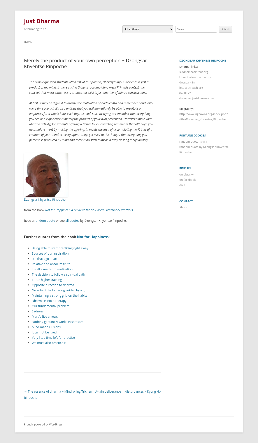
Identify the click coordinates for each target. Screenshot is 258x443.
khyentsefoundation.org (195, 77)
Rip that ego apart (45, 259)
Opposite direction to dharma (53, 285)
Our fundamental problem (51, 306)
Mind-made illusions (46, 327)
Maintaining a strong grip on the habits (59, 295)
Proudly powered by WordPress (43, 424)
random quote (44, 220)
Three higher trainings (47, 280)
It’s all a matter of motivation (52, 269)
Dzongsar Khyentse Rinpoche (45, 199)
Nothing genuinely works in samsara (58, 322)
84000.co (185, 93)
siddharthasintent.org (193, 72)
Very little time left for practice (53, 337)
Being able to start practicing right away (60, 248)
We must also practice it (49, 343)
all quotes (72, 220)
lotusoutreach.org (191, 88)
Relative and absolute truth (51, 264)
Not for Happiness (93, 236)
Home (28, 42)
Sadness (38, 311)
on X (182, 185)
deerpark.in (187, 82)
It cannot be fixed (44, 332)
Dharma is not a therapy (49, 301)
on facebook (187, 180)
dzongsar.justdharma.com (196, 98)
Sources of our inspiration (50, 253)
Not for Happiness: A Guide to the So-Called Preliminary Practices (89, 210)
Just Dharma (42, 21)
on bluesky (186, 174)
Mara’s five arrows (45, 316)
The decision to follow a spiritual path (58, 274)
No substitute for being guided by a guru (61, 290)
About (183, 207)
